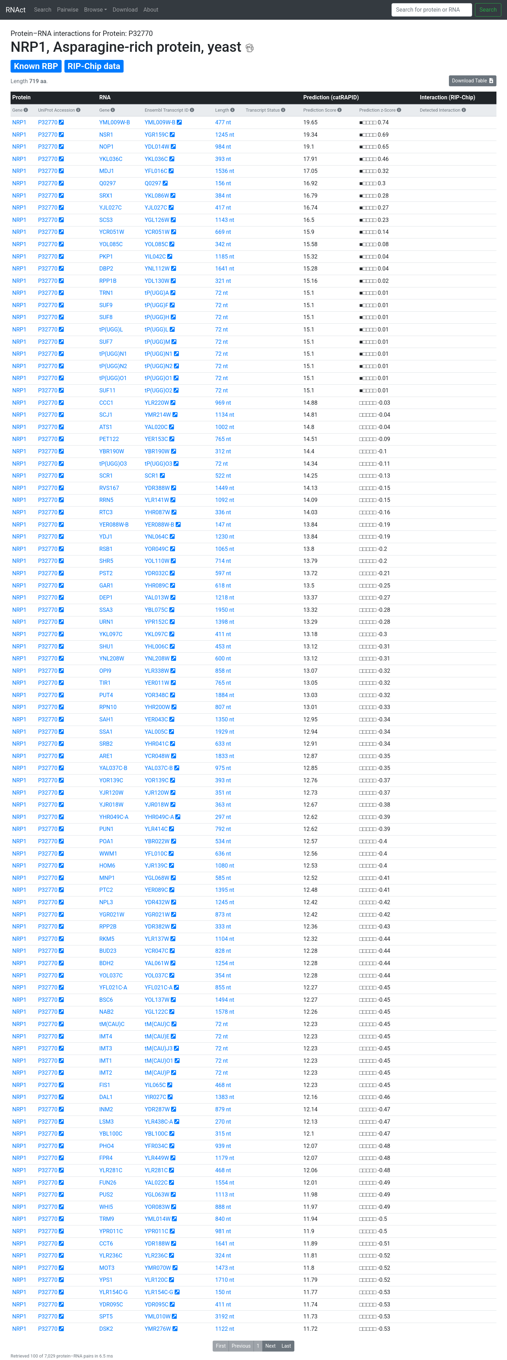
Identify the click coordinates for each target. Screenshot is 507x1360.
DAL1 (106, 1097)
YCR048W (157, 756)
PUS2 (106, 1194)
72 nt (221, 293)
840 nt (223, 1219)
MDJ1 (106, 171)
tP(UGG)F (156, 305)
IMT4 (105, 1036)
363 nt (223, 804)
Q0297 (107, 183)
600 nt (223, 658)
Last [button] (286, 1346)
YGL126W (157, 220)
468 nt (223, 1085)
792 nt (223, 829)
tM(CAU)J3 (159, 1048)
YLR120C (156, 1280)
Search (42, 9)
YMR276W (158, 1328)
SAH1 (106, 719)
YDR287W (157, 1109)
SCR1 (106, 475)
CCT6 (106, 1243)
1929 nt (224, 731)
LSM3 (106, 1121)
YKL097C (111, 634)
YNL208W (111, 658)
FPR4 (106, 1158)
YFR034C (156, 1146)
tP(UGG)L (111, 329)
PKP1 (106, 256)
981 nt (223, 1231)
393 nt (223, 159)
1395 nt (224, 890)
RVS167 (109, 488)
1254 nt (224, 963)
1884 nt (224, 695)
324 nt (223, 1255)
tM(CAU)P (157, 1072)
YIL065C (155, 1085)
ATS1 (105, 427)
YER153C (156, 439)
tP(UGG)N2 (113, 366)
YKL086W (157, 195)
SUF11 (107, 390)
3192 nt (224, 1316)
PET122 (109, 439)
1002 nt (224, 427)
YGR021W (111, 914)
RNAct (16, 10)
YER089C (156, 890)
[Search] (432, 10)
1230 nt (224, 536)
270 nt (223, 1121)
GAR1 (106, 585)
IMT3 (105, 1048)
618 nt (223, 585)
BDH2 (106, 963)
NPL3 (106, 902)
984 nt (223, 146)
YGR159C (157, 134)
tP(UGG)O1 (113, 378)
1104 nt (224, 939)
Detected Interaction (440, 110)
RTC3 (106, 512)
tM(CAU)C (112, 1024)
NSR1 (106, 134)
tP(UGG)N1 (113, 353)
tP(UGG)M (157, 342)
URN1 (106, 622)
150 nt (223, 1292)
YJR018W (111, 804)
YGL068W (157, 878)
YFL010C (156, 853)
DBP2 (106, 268)
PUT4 (106, 695)
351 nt (223, 792)
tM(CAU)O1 (159, 1060)
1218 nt (224, 597)
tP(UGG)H (157, 317)
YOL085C (111, 244)
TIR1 (105, 682)
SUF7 (106, 342)
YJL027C (110, 207)
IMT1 (105, 1060)
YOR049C (157, 549)
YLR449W (157, 1158)
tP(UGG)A (157, 293)
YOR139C (111, 780)
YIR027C (155, 1097)
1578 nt (224, 1011)
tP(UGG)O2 (159, 390)
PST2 (106, 573)
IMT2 (105, 1072)
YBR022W (157, 841)
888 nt (223, 1207)
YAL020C (156, 427)
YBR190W (111, 451)
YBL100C (111, 1133)
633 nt (223, 743)
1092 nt (224, 500)
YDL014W (157, 146)
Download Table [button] (472, 80)
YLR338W (157, 670)
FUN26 (108, 1182)
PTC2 (106, 890)
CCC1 (106, 402)
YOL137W (157, 999)
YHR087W (157, 512)
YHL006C (156, 646)
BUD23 (108, 951)
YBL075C (156, 610)
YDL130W (157, 281)
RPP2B (108, 926)
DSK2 (106, 1328)
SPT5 (106, 1316)
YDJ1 (106, 536)
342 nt (223, 244)
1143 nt (224, 220)
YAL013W (157, 597)
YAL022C (156, 1182)
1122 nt (224, 1328)
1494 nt (224, 999)
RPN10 (108, 707)
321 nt (223, 281)
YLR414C (156, 829)
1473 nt (224, 1268)
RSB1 (106, 549)
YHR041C (157, 743)
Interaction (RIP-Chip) (447, 97)
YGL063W (157, 1194)
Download (125, 9)
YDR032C (156, 573)
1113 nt (224, 1194)
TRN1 (106, 293)
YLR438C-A (159, 1121)
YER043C (156, 719)
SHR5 (106, 561)
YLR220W (157, 402)
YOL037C (111, 975)
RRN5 (106, 500)
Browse (93, 9)
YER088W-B (114, 524)
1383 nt (224, 1097)
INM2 (106, 1109)
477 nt (223, 122)
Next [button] (270, 1346)
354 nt (223, 975)
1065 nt (224, 549)
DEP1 (106, 597)
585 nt (223, 878)
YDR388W (157, 488)
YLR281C (110, 1170)
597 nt (223, 573)
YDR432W (157, 902)
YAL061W (157, 963)
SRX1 (106, 195)
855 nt (223, 987)
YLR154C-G (113, 1292)
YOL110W (157, 561)
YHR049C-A (114, 817)
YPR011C (111, 1231)
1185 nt (224, 256)
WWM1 (108, 853)
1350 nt (224, 719)
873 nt (223, 914)
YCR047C (156, 951)
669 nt (223, 232)
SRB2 (106, 743)
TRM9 (106, 1219)
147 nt (223, 524)
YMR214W (158, 414)
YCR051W (111, 232)
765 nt (223, 439)
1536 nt (224, 171)
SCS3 (106, 220)
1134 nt (224, 414)
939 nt (223, 1146)
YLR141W (157, 500)
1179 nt (224, 1158)
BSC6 (106, 999)
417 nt (223, 207)
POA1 (106, 841)
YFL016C (156, 171)
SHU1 (106, 646)
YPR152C (156, 622)
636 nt (223, 853)
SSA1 (106, 731)
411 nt (223, 634)
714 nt (223, 561)
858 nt (223, 670)
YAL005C (156, 731)
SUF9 (106, 305)
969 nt (223, 402)
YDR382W (157, 926)
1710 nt (224, 1280)
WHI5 (106, 1207)
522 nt (223, 475)
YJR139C (156, 865)
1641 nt (224, 268)
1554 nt (224, 1182)
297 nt (223, 817)
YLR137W (157, 939)
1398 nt (224, 622)
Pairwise (68, 9)
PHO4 (106, 1146)
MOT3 (106, 1268)
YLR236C (110, 1255)
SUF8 (106, 317)
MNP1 (107, 878)
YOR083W (157, 1207)
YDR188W (157, 1243)
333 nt (223, 926)
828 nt (223, 951)
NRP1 (19, 122)
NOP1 (106, 146)
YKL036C (111, 159)
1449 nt (224, 488)
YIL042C (155, 256)
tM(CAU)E (157, 1036)
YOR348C (157, 695)
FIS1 (105, 1085)
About (150, 9)
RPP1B (108, 281)
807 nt (223, 707)
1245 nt (224, 134)
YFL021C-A (113, 987)
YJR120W (111, 792)
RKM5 (106, 939)
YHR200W (157, 707)
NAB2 (106, 1011)
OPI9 (105, 670)
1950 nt (224, 610)
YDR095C (111, 1304)
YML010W (157, 1316)
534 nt (223, 841)
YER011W (157, 682)
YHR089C (157, 585)
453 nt (223, 646)
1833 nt (224, 756)
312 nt (223, 451)
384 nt (223, 195)
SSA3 (106, 610)
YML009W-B (114, 122)
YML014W (157, 1219)
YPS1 (106, 1280)
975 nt (223, 768)
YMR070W (158, 1268)
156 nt (223, 183)
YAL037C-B (113, 768)
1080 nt (224, 865)
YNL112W (157, 268)
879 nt (223, 1109)
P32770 (47, 122)
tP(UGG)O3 (113, 463)
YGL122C (156, 1011)
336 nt (223, 512)
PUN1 (106, 829)
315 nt (223, 1133)
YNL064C (156, 536)
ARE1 (106, 756)
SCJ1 (106, 414)
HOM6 (107, 865)
